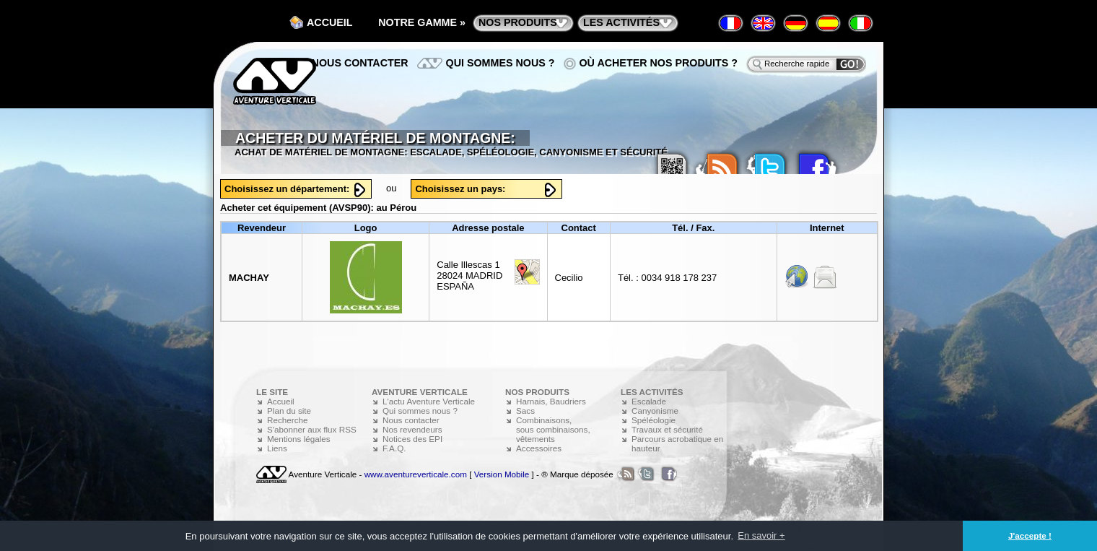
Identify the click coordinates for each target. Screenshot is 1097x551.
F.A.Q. (394, 448)
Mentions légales (299, 438)
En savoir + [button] (761, 535)
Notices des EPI (412, 438)
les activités (621, 22)
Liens (277, 448)
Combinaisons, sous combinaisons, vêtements (553, 429)
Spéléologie (653, 420)
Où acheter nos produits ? (659, 63)
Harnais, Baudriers (551, 401)
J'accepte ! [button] (1030, 535)
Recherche (287, 420)
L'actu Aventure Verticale (429, 401)
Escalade (648, 401)
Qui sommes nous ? (500, 63)
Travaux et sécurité (667, 429)
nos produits (517, 22)
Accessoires (538, 448)
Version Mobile (502, 474)
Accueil (330, 22)
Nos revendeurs (412, 429)
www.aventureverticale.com (415, 474)
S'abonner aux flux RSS (312, 429)
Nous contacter (360, 63)
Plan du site (289, 410)
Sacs (525, 410)
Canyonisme (654, 410)
